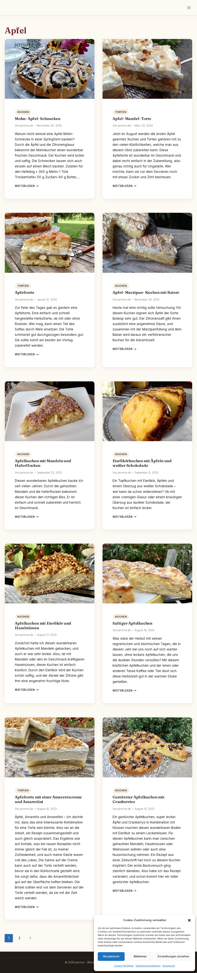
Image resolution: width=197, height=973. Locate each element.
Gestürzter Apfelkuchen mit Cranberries (138, 799)
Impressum (168, 965)
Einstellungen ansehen (173, 956)
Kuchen (23, 112)
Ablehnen (140, 956)
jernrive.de (26, 125)
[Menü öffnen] (188, 8)
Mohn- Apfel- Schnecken (37, 118)
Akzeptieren (111, 956)
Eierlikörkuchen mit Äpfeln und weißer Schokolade (142, 463)
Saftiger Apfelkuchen (132, 623)
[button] (189, 920)
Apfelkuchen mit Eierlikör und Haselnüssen (43, 625)
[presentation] (49, 69)
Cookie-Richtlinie (124, 965)
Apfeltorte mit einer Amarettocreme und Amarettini (48, 799)
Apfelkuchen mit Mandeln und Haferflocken (43, 463)
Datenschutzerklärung (148, 965)
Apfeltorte (24, 292)
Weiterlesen (27, 186)
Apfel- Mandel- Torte (132, 118)
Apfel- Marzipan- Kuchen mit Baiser (146, 292)
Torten (120, 112)
